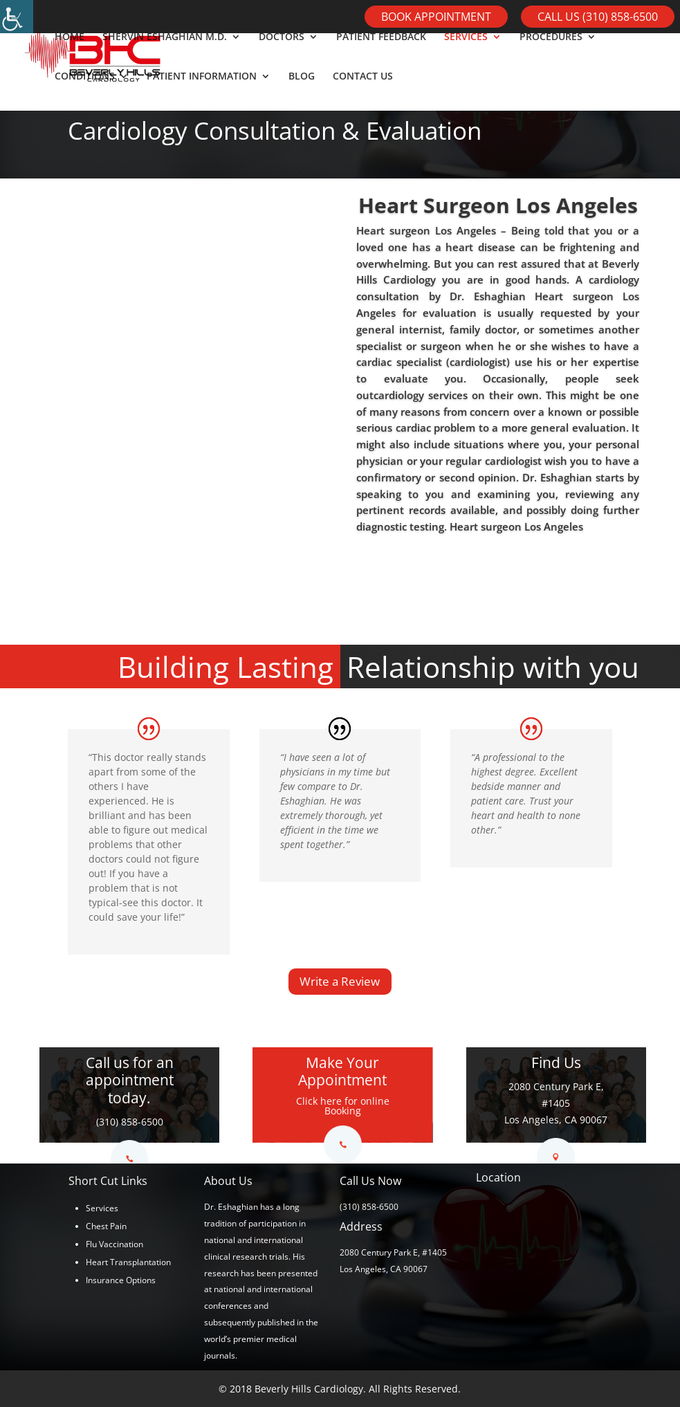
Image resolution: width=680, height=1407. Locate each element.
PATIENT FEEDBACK (381, 56)
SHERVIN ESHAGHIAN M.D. (164, 56)
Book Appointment (436, 16)
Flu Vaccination (114, 1244)
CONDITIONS (85, 95)
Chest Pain (106, 1226)
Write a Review (340, 981)
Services (102, 1208)
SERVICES (466, 56)
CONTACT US (363, 95)
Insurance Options (121, 1280)
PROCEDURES (551, 56)
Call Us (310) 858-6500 (597, 16)
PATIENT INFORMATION (202, 95)
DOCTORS (281, 56)
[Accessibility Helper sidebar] (16, 16)
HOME (69, 56)
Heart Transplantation (128, 1262)
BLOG (301, 95)
